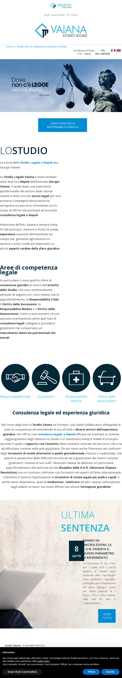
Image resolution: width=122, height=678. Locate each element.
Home (9, 46)
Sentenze (52, 46)
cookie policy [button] (43, 661)
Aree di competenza (35, 46)
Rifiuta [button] (91, 672)
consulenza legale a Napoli (56, 434)
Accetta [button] (110, 672)
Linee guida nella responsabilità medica (62, 125)
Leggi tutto (107, 616)
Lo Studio (19, 46)
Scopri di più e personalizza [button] (22, 672)
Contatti (62, 46)
